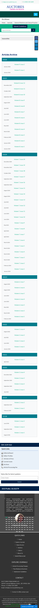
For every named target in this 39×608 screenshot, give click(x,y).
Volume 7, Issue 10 (19, 217)
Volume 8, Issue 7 (19, 112)
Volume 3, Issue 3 (19, 378)
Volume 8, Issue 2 (19, 141)
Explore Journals (20, 542)
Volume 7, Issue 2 (19, 263)
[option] (19, 510)
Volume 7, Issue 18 (19, 171)
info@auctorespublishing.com (9, 2)
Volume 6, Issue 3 (19, 305)
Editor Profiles (7, 456)
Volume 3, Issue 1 (19, 389)
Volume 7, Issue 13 (19, 200)
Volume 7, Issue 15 (19, 188)
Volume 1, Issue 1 (19, 432)
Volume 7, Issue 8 (19, 228)
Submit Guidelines (20, 26)
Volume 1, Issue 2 (19, 427)
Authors (20, 547)
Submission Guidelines (20, 571)
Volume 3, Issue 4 (19, 372)
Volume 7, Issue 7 (19, 234)
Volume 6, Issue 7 (19, 282)
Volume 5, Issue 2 (19, 341)
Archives (5, 465)
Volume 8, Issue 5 (19, 123)
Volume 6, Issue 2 (19, 310)
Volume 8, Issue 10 (19, 94)
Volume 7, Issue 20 (19, 159)
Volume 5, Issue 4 (19, 329)
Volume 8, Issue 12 (19, 83)
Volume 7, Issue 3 (19, 257)
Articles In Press (7, 459)
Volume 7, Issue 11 (19, 211)
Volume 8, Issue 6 (19, 117)
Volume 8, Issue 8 (19, 106)
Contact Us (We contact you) (20, 592)
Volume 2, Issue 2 (19, 402)
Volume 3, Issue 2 (19, 384)
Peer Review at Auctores (20, 569)
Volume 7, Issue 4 (19, 252)
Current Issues (6, 462)
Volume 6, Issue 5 (19, 293)
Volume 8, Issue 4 (19, 129)
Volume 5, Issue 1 (19, 346)
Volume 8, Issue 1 (19, 146)
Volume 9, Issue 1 (19, 70)
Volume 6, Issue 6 (19, 287)
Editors (20, 550)
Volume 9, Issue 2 (19, 64)
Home (3, 22)
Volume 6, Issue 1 (19, 316)
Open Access (20, 545)
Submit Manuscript (20, 556)
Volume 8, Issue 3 (19, 135)
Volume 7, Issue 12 (19, 205)
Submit (20, 482)
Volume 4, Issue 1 (19, 359)
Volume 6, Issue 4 (19, 299)
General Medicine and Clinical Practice (26, 22)
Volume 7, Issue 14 (19, 194)
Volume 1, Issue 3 (19, 421)
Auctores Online (15, 604)
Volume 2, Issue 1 (19, 408)
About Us (20, 553)
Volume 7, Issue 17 (19, 176)
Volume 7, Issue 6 (19, 240)
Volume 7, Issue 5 (19, 246)
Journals (9, 22)
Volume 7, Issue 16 (19, 182)
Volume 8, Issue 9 (19, 100)
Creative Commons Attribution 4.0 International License (19, 606)
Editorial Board (7, 453)
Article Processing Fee (9, 467)
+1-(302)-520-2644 (28, 2)
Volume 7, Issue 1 (19, 269)
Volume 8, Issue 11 (19, 89)
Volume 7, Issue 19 (19, 165)
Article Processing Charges (20, 566)
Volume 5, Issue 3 (19, 335)
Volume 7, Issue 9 (19, 223)
